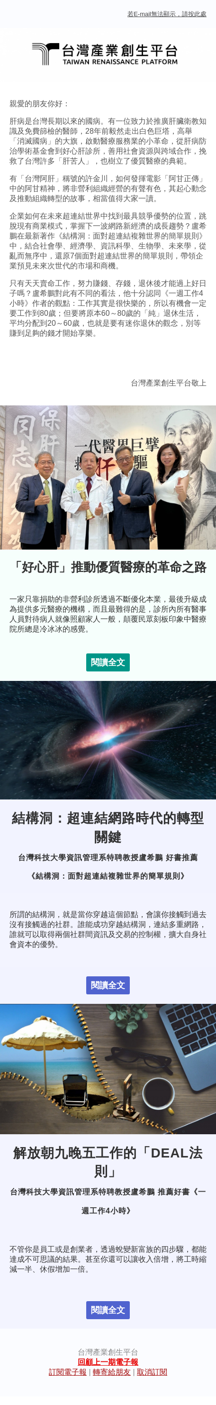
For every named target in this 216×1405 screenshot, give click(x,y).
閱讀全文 (108, 662)
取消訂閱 (152, 1372)
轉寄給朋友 (112, 1372)
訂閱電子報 (68, 1372)
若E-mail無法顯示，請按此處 (167, 14)
